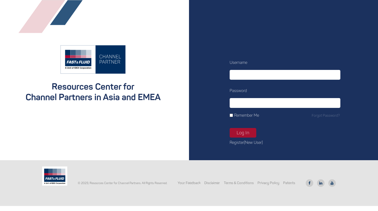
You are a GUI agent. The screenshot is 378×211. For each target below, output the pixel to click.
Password (238, 90)
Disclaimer (212, 183)
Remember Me (246, 115)
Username (238, 62)
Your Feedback (189, 183)
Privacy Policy (268, 183)
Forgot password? (326, 115)
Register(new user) (246, 142)
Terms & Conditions (239, 183)
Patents (289, 183)
